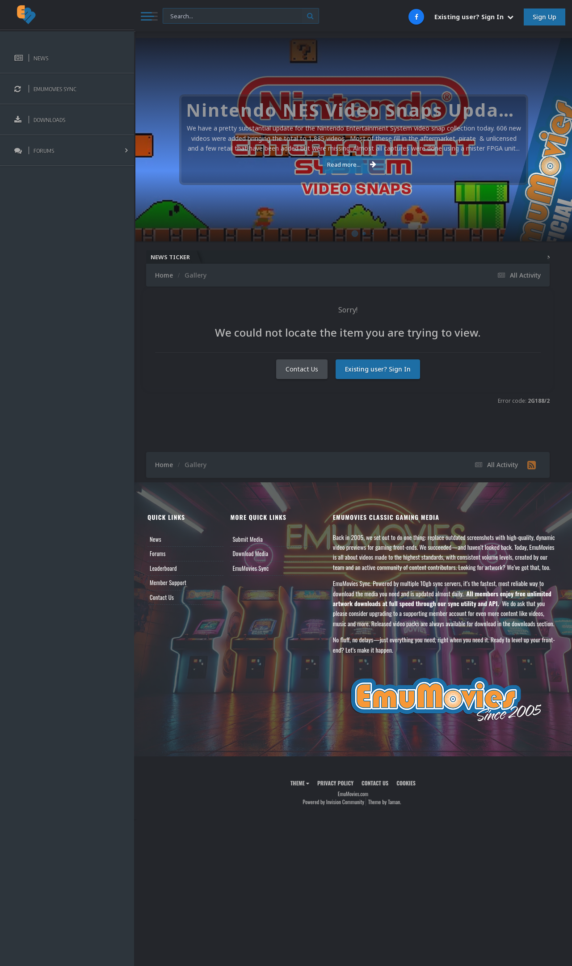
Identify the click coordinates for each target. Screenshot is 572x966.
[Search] (241, 16)
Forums (158, 553)
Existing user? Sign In (473, 17)
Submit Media (247, 539)
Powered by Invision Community (333, 802)
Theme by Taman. (384, 802)
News (155, 539)
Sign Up (544, 17)
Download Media (250, 553)
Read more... (351, 164)
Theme (299, 783)
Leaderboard (163, 568)
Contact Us (302, 369)
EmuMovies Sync (250, 568)
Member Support (168, 582)
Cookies (406, 783)
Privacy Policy (335, 783)
